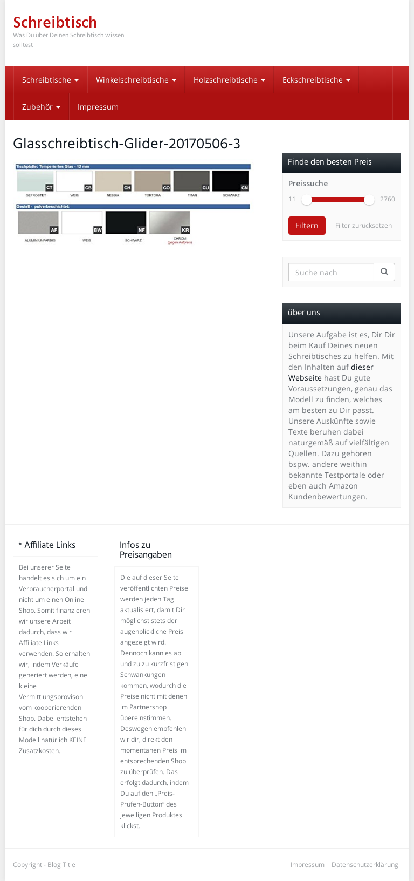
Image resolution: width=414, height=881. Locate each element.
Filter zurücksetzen (363, 225)
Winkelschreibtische (136, 79)
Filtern (307, 225)
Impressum (98, 106)
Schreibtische (50, 79)
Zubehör (41, 106)
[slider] (306, 199)
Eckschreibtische (316, 79)
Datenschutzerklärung (365, 864)
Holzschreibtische (229, 79)
